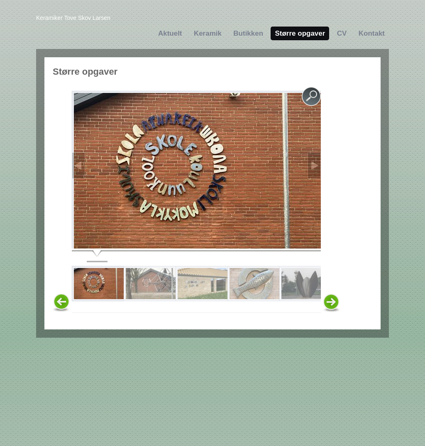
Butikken (248, 33)
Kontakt (372, 33)
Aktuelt (170, 33)
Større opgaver (300, 33)
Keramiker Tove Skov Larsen (73, 18)
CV (342, 33)
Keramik (208, 33)
